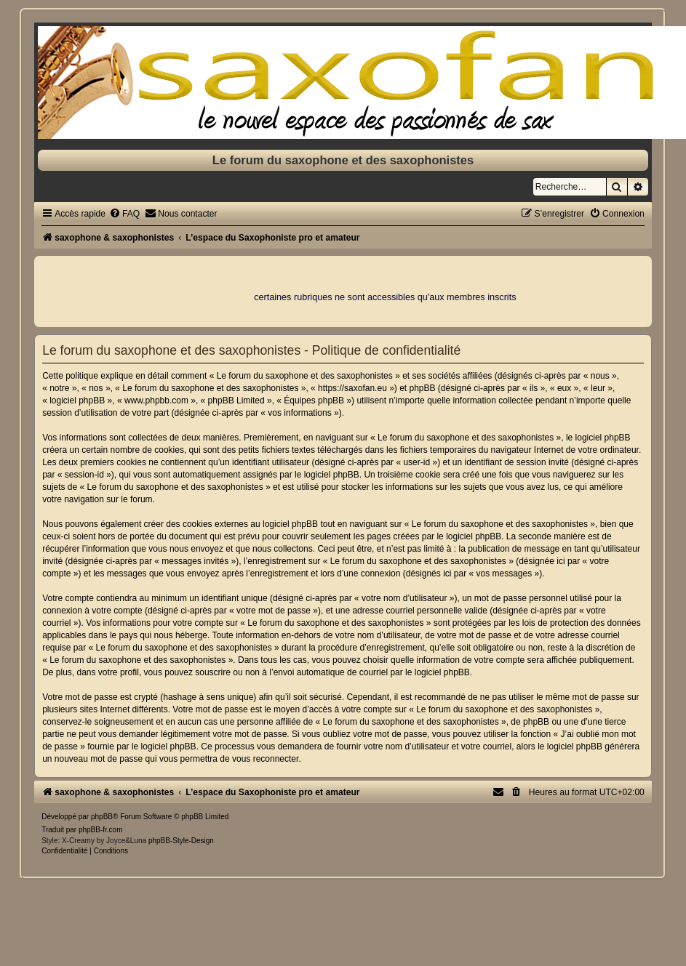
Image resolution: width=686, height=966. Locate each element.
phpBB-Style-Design (181, 841)
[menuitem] (124, 214)
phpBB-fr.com (101, 830)
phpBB (102, 817)
